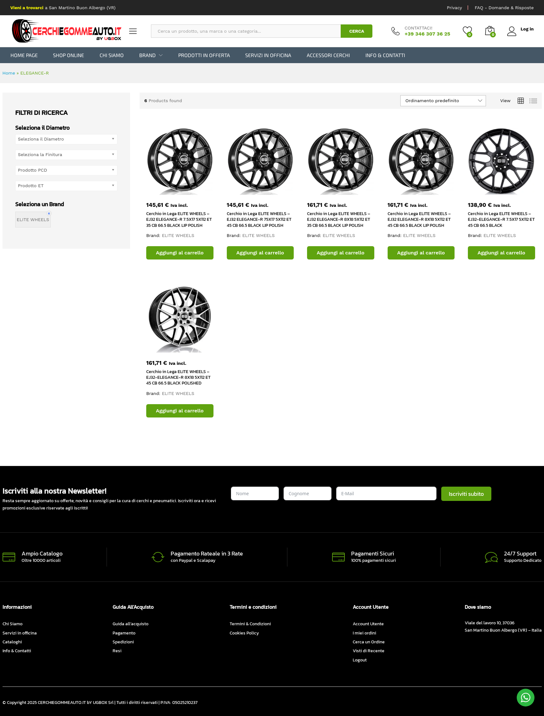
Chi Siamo (112, 55)
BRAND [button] (147, 55)
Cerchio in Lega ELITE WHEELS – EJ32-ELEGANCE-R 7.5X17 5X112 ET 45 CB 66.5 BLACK (501, 219)
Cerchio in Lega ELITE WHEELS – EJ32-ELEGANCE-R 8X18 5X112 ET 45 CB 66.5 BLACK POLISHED (178, 377)
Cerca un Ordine (369, 642)
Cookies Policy (244, 632)
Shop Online (68, 55)
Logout (360, 660)
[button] (179, 252)
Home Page (24, 55)
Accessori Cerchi (328, 55)
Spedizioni (123, 642)
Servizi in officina (268, 55)
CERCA (356, 31)
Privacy (454, 7)
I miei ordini (364, 632)
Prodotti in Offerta (204, 55)
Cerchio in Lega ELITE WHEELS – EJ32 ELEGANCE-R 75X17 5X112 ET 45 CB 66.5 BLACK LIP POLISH (259, 219)
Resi (117, 650)
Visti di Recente (368, 650)
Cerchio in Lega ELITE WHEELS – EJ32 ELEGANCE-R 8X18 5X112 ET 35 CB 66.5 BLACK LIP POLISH (338, 219)
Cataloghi (12, 642)
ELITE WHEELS (178, 235)
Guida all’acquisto (130, 624)
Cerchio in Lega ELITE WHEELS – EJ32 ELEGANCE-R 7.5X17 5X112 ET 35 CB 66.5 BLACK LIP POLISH (179, 219)
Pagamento (124, 632)
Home (9, 73)
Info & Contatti (385, 55)
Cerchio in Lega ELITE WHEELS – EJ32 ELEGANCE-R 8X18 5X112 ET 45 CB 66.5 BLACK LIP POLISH (419, 219)
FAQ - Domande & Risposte (504, 7)
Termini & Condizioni (250, 624)
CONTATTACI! (418, 27)
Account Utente (368, 624)
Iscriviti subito (466, 493)
